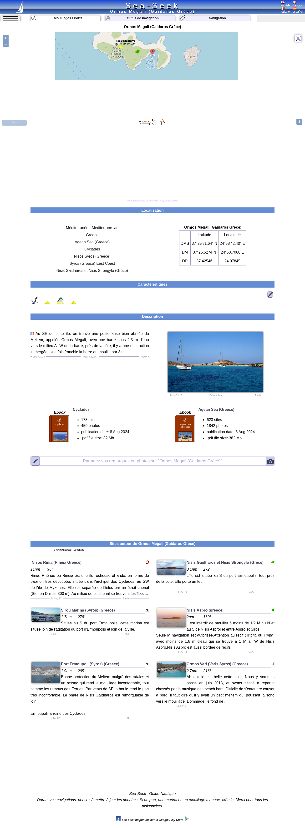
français (298, 4)
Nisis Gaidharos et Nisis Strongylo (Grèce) (92, 271)
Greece (92, 235)
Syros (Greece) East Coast (92, 263)
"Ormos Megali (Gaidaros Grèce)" (152, 460)
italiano (285, 10)
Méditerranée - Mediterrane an (92, 228)
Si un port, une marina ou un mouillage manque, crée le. (187, 800)
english (285, 4)
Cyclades (92, 249)
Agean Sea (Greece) (92, 242)
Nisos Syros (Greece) (92, 256)
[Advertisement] (152, 163)
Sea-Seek (152, 5)
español (298, 10)
